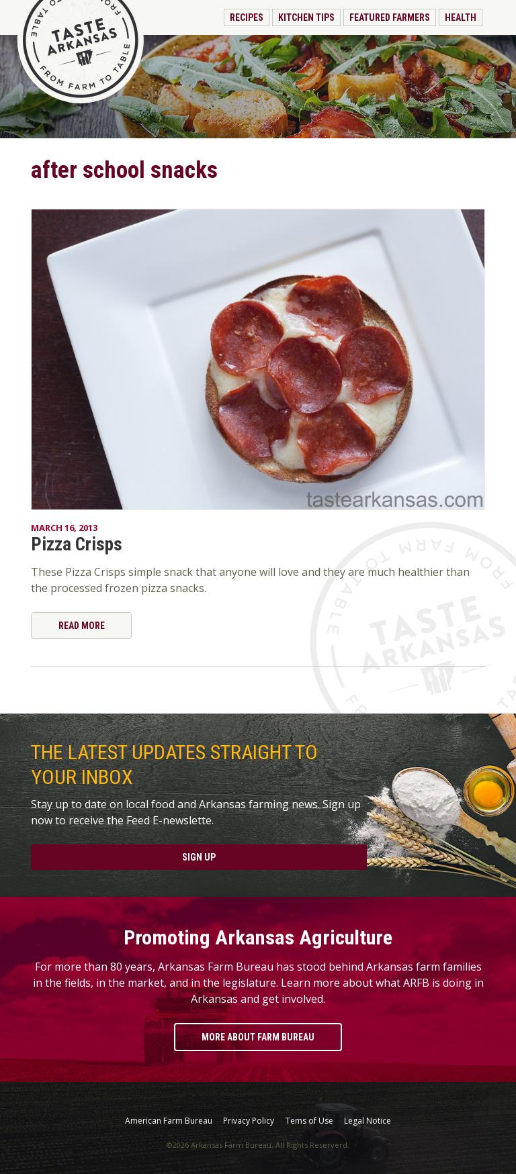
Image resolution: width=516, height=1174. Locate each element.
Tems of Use (309, 1121)
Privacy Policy (248, 1121)
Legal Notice (367, 1121)
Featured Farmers (389, 17)
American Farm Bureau (168, 1121)
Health (460, 17)
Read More (81, 625)
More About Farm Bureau (258, 1037)
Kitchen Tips (306, 17)
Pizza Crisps (76, 544)
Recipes (246, 17)
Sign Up (199, 857)
